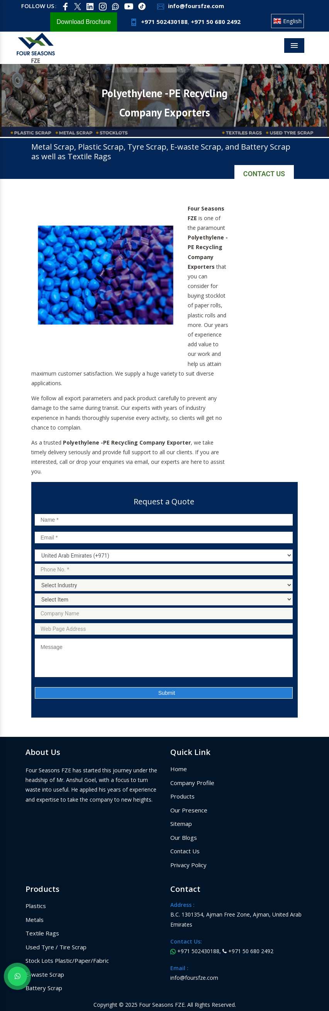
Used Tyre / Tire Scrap (55, 947)
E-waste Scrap (44, 974)
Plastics (35, 906)
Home (178, 769)
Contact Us (264, 174)
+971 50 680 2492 (216, 21)
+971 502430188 (158, 21)
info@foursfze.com (189, 6)
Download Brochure (83, 22)
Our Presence (188, 810)
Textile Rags (42, 933)
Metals (34, 919)
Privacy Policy (188, 865)
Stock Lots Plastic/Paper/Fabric (67, 960)
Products (182, 796)
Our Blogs (183, 837)
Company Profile (192, 783)
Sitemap (181, 823)
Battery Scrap (43, 988)
